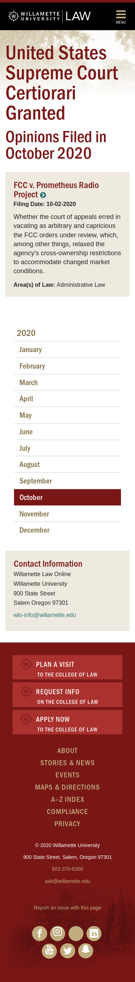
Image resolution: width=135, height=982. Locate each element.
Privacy (67, 823)
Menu (121, 17)
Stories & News (67, 762)
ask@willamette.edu (67, 881)
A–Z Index (67, 799)
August (29, 464)
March (28, 382)
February (32, 365)
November (34, 513)
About (67, 750)
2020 (26, 332)
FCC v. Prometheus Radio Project (56, 189)
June (26, 431)
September (35, 480)
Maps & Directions (67, 786)
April (26, 398)
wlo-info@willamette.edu (45, 615)
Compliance (67, 811)
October (30, 497)
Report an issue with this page (68, 908)
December (34, 529)
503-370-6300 (67, 869)
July (24, 448)
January (30, 349)
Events (67, 774)
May (25, 415)
